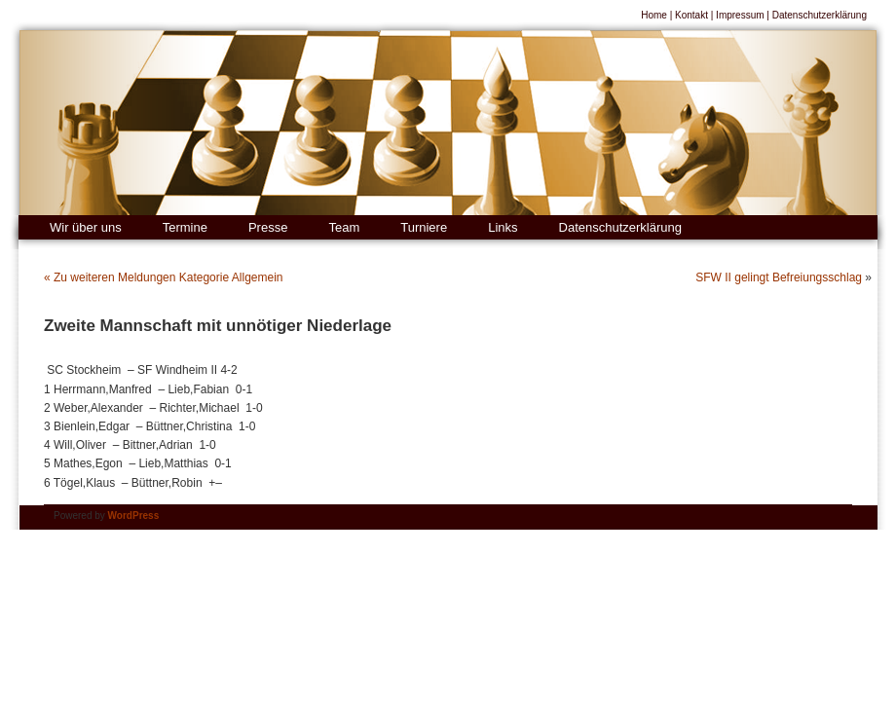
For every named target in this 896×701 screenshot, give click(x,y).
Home (654, 15)
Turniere (423, 227)
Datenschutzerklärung (819, 15)
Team (343, 227)
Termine (185, 227)
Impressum (740, 15)
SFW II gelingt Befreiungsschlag (778, 277)
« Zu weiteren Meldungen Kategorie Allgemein (163, 277)
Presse (267, 227)
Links (502, 227)
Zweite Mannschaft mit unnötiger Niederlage (218, 325)
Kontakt (691, 15)
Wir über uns (86, 227)
